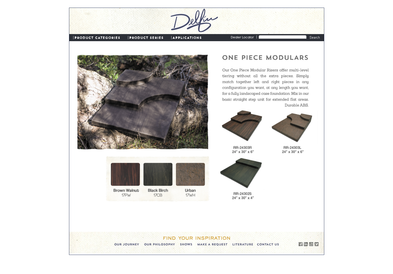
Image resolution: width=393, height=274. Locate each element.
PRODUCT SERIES (146, 37)
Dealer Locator (242, 37)
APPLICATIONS (187, 37)
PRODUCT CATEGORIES (97, 37)
